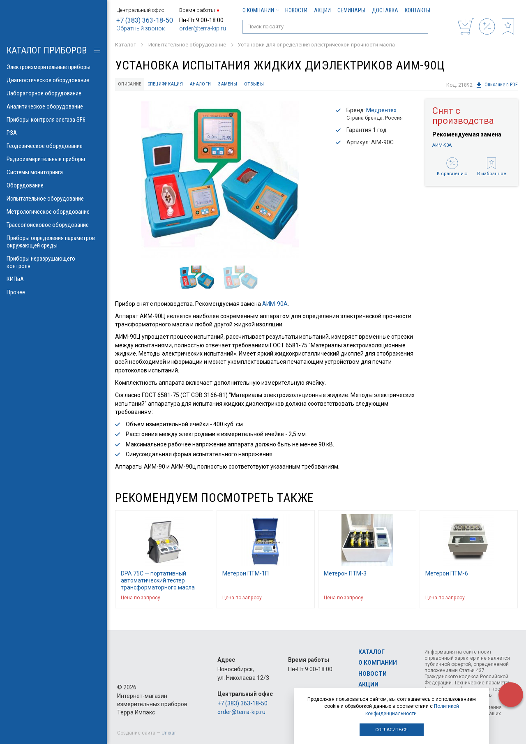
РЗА (53, 132)
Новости (296, 10)
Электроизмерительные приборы (53, 67)
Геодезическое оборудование (53, 146)
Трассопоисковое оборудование (53, 225)
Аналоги (207, 84)
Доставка (385, 10)
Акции (322, 10)
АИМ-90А (275, 304)
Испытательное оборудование (53, 198)
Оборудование (53, 185)
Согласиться (391, 729)
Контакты (417, 10)
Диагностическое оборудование (53, 80)
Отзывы (263, 84)
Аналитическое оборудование (53, 106)
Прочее (53, 292)
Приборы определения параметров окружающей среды (53, 241)
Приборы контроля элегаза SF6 (53, 119)
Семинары (351, 10)
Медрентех (381, 111)
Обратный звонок (140, 28)
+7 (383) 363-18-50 (144, 20)
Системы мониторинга (53, 172)
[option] (220, 180)
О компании (260, 10)
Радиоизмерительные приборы (53, 159)
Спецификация (169, 84)
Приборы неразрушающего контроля (53, 262)
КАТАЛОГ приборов (47, 50)
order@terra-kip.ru (202, 28)
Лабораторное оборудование (53, 93)
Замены (236, 84)
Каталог (371, 652)
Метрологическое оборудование (53, 211)
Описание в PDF (496, 85)
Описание (131, 84)
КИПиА (53, 279)
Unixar (168, 733)
